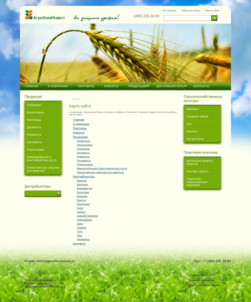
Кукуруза (191, 131)
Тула (79, 231)
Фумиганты (34, 134)
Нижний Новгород (87, 215)
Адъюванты (34, 142)
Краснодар (83, 204)
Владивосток (84, 188)
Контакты (201, 86)
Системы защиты (197, 171)
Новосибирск (84, 219)
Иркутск (81, 200)
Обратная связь (190, 10)
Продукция (137, 86)
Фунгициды (34, 119)
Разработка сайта (198, 285)
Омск (80, 223)
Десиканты (34, 127)
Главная (31, 86)
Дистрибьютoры (170, 86)
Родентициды (35, 149)
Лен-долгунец (195, 138)
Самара (81, 227)
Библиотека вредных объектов (199, 162)
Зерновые (192, 109)
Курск (80, 208)
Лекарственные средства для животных (43, 169)
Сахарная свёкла (197, 116)
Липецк (81, 211)
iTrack (216, 285)
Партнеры (86, 86)
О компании (58, 86)
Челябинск (83, 239)
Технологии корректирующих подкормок (197, 182)
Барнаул (82, 180)
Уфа (79, 235)
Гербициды (34, 104)
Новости (111, 86)
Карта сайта (212, 10)
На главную (169, 10)
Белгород (82, 184)
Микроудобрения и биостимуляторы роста (41, 158)
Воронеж (82, 196)
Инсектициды (35, 112)
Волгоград (83, 192)
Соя (188, 123)
